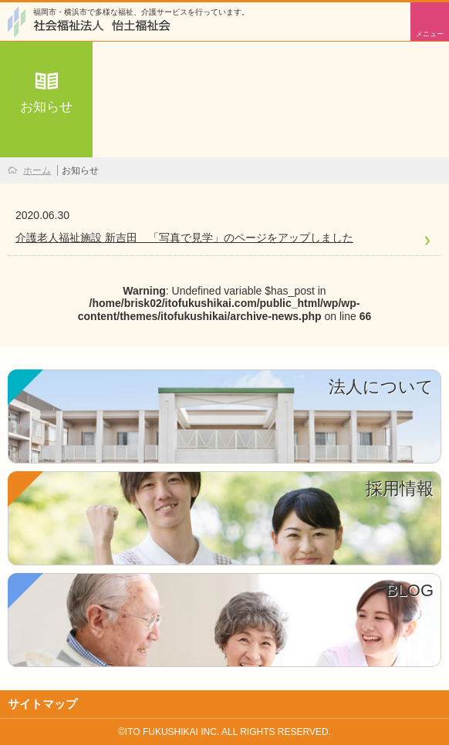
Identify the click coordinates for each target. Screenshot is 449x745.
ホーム (37, 170)
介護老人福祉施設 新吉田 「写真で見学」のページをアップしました (184, 237)
